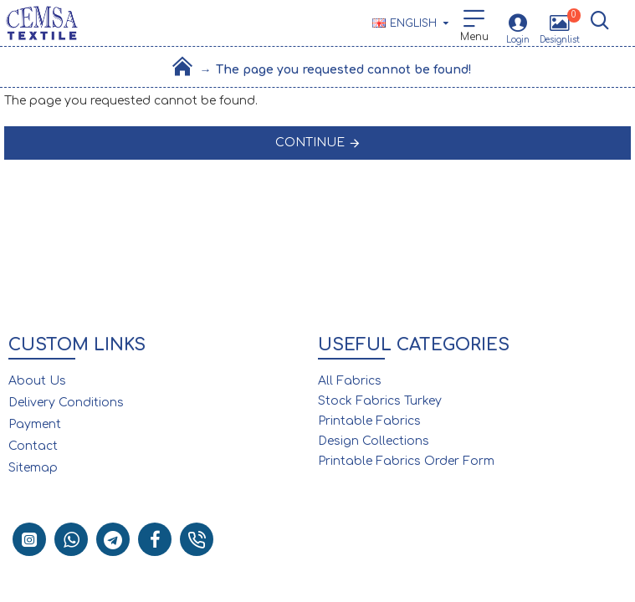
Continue (310, 142)
